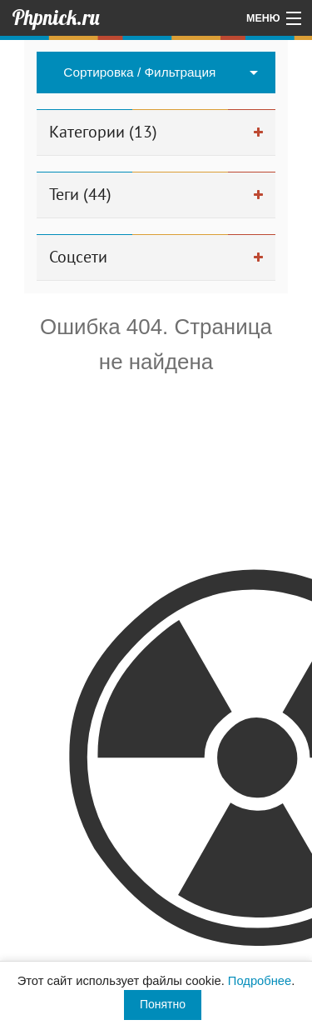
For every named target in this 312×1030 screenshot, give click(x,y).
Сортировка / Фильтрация (139, 72)
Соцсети (78, 257)
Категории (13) (103, 131)
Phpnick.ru (56, 17)
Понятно (163, 1004)
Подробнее (259, 981)
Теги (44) (80, 194)
